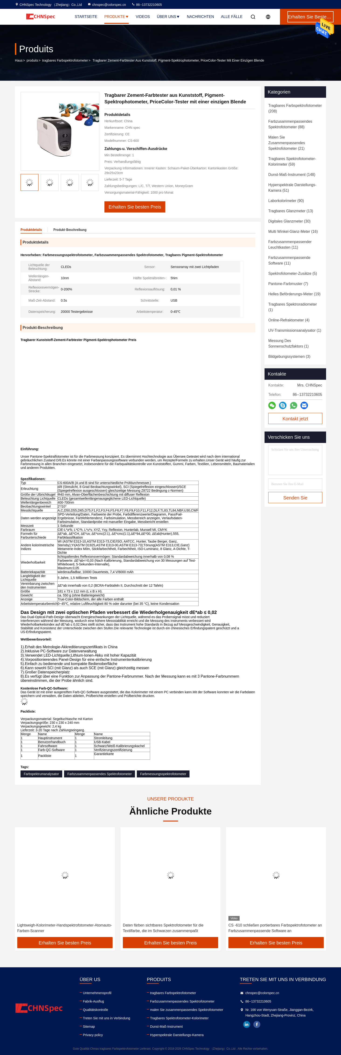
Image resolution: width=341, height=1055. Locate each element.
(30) (289, 221)
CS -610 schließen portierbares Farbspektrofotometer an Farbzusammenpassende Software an (275, 928)
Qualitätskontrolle (95, 1010)
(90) (286, 201)
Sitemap (89, 1026)
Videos (143, 17)
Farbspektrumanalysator (41, 774)
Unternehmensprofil (97, 993)
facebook (256, 1024)
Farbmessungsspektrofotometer (163, 774)
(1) (292, 307)
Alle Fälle (232, 17)
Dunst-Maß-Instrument (166, 1026)
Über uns (168, 17)
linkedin (246, 1024)
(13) (290, 211)
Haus (19, 60)
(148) (291, 175)
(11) (290, 244)
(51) (292, 187)
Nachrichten (200, 17)
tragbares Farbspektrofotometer (65, 60)
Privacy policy (93, 1035)
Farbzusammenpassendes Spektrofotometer (99, 774)
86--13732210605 (146, 5)
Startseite (86, 17)
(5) (292, 273)
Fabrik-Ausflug (93, 1001)
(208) (295, 108)
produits (32, 60)
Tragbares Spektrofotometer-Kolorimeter (179, 1018)
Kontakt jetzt (295, 418)
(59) (292, 161)
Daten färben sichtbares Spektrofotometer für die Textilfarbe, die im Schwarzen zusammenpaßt (163, 928)
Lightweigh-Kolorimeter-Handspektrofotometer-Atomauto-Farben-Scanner (64, 928)
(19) (294, 294)
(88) (290, 124)
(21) (286, 142)
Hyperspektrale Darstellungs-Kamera (177, 1035)
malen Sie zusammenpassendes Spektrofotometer (186, 1010)
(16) (293, 231)
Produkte (116, 17)
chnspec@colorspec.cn (106, 5)
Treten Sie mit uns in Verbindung (106, 1018)
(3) (289, 357)
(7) (288, 284)
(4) (289, 320)
